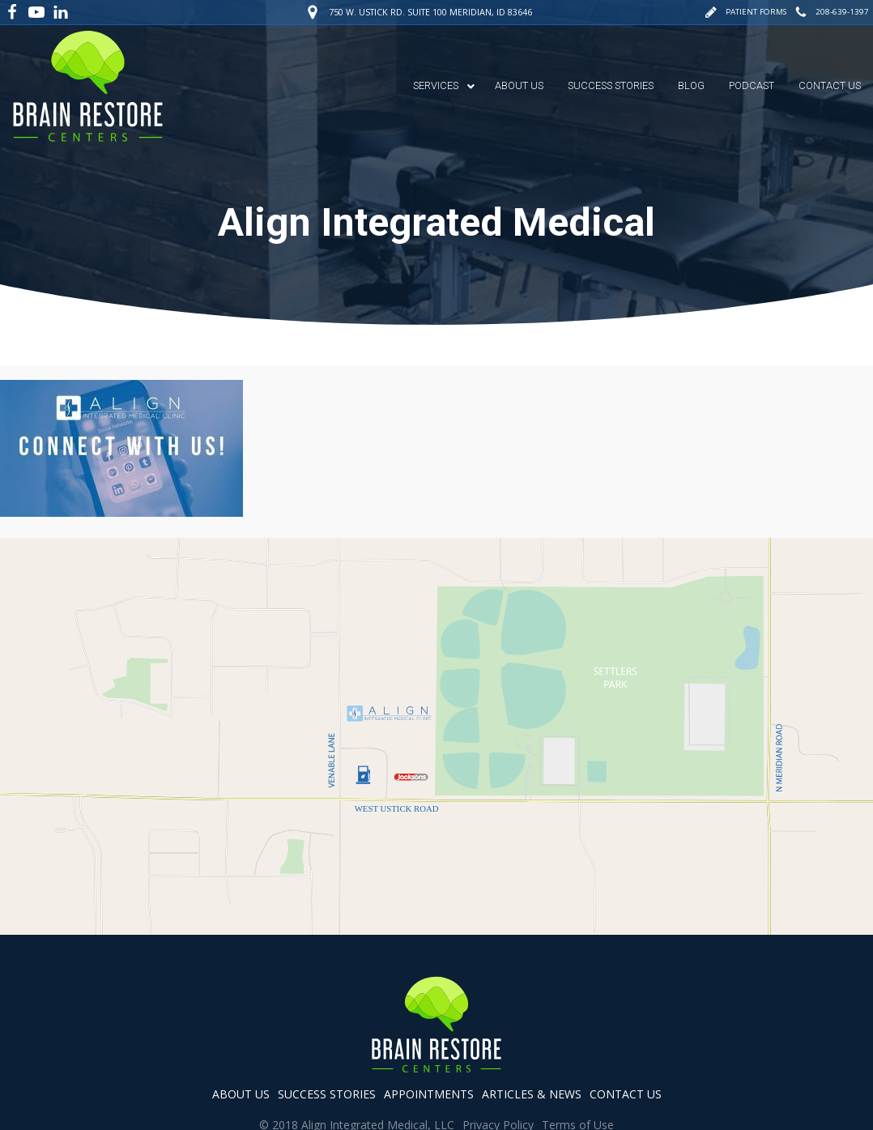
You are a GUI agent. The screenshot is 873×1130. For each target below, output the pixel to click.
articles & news (531, 1049)
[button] (742, 12)
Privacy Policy (498, 1080)
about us (241, 1049)
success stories (327, 1049)
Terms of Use (578, 1080)
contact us (626, 1049)
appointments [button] (429, 1049)
